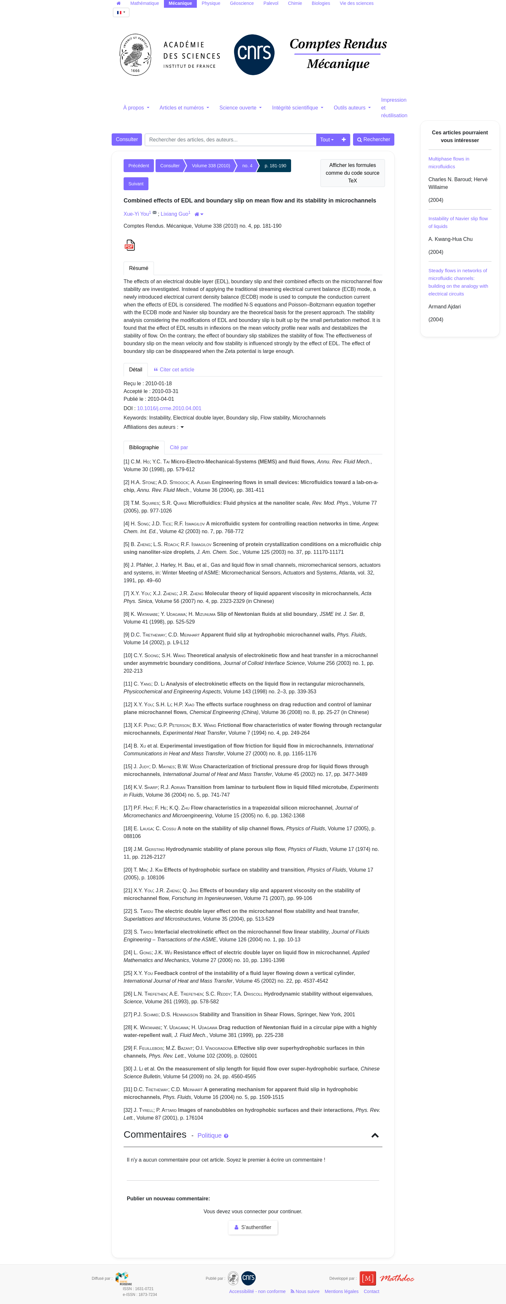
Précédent (138, 165)
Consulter (127, 139)
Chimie (295, 3)
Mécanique (180, 3)
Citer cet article (173, 369)
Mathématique (144, 3)
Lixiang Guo (174, 214)
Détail (135, 369)
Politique (212, 1135)
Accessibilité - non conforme (257, 1291)
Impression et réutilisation (394, 107)
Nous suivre (305, 1291)
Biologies (321, 3)
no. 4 (247, 165)
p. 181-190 (275, 165)
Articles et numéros (182, 107)
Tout (325, 139)
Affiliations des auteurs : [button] (154, 427)
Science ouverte (238, 107)
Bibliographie (144, 447)
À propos (134, 107)
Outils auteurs (350, 107)
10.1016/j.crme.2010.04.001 (169, 408)
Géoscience (242, 3)
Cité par (179, 447)
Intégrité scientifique (295, 107)
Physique (211, 3)
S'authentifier (253, 1227)
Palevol (271, 3)
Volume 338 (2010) (211, 165)
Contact (371, 1291)
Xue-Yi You (136, 214)
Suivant (136, 183)
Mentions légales (342, 1291)
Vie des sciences (357, 3)
